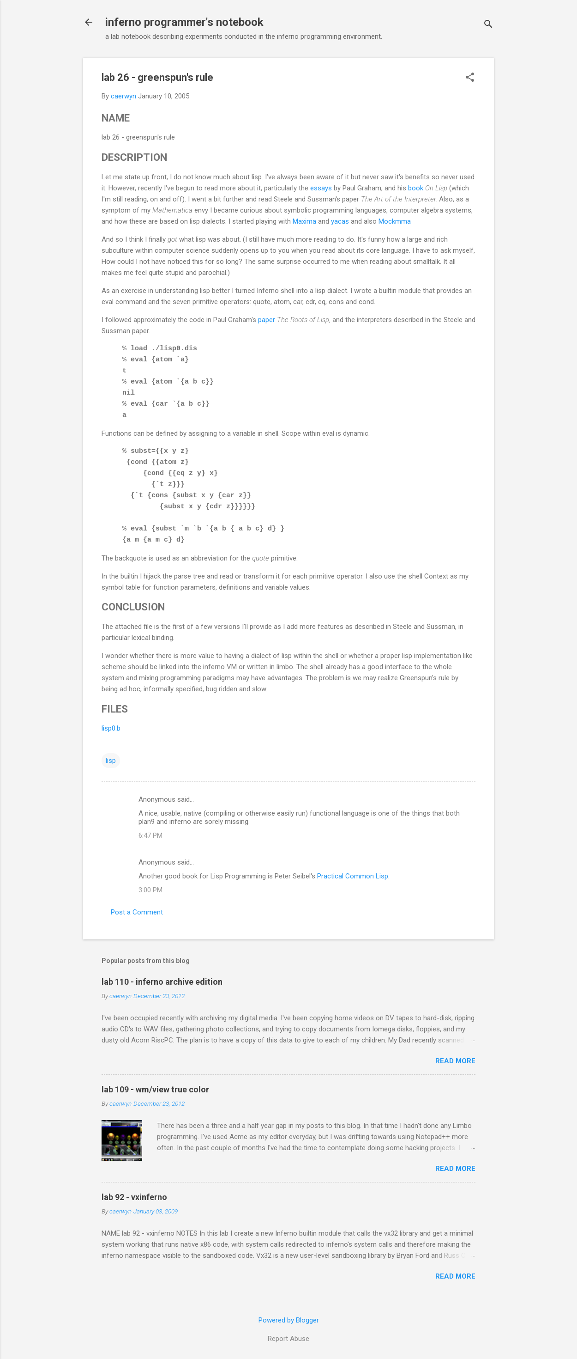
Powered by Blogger (288, 1320)
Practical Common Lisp (352, 876)
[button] (469, 78)
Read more (455, 1061)
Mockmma (395, 221)
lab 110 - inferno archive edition (162, 982)
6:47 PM (150, 835)
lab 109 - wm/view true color (155, 1089)
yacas (340, 221)
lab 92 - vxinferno (134, 1197)
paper (266, 320)
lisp (111, 760)
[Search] (488, 25)
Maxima (303, 221)
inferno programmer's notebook (184, 22)
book (414, 188)
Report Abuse (288, 1339)
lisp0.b (111, 728)
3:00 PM (150, 890)
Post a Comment (137, 912)
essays (321, 188)
